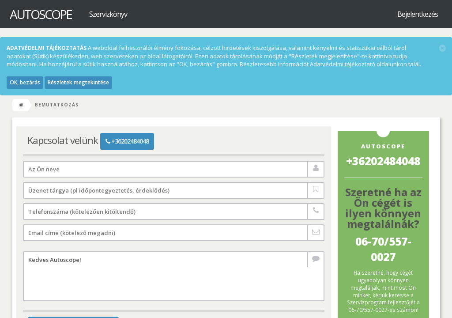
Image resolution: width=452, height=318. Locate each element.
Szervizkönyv (108, 14)
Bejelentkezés (417, 14)
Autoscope (41, 14)
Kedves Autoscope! (173, 276)
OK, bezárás (25, 82)
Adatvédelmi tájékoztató (342, 64)
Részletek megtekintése (78, 82)
